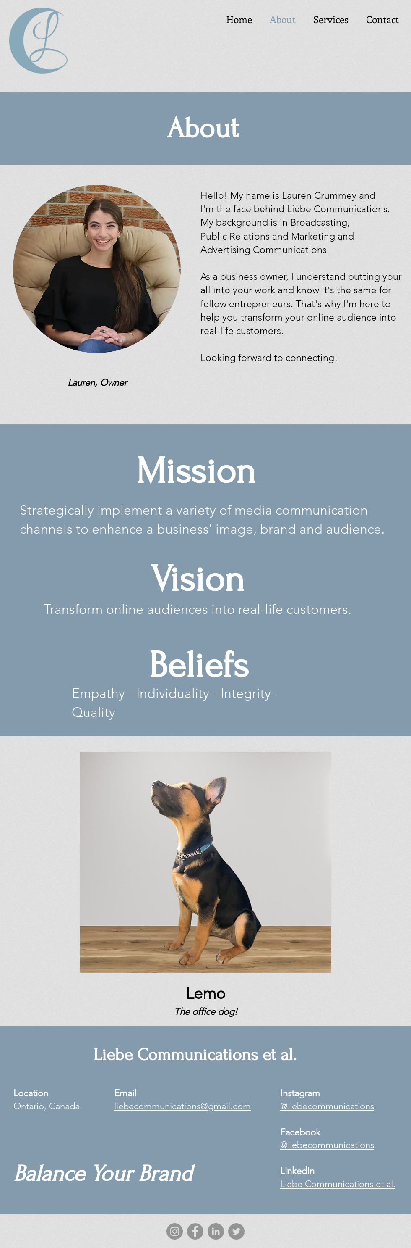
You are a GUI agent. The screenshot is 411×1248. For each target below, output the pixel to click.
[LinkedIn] (216, 1231)
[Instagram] (174, 1231)
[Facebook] (195, 1231)
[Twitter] (236, 1231)
